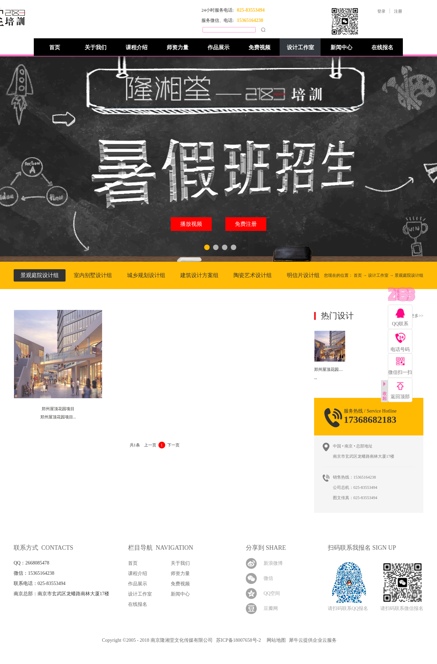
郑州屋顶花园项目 (330, 369)
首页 (54, 47)
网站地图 (275, 640)
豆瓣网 (271, 608)
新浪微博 (273, 563)
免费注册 (246, 224)
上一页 (150, 445)
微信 (268, 578)
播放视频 (191, 224)
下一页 (173, 445)
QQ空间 (272, 593)
